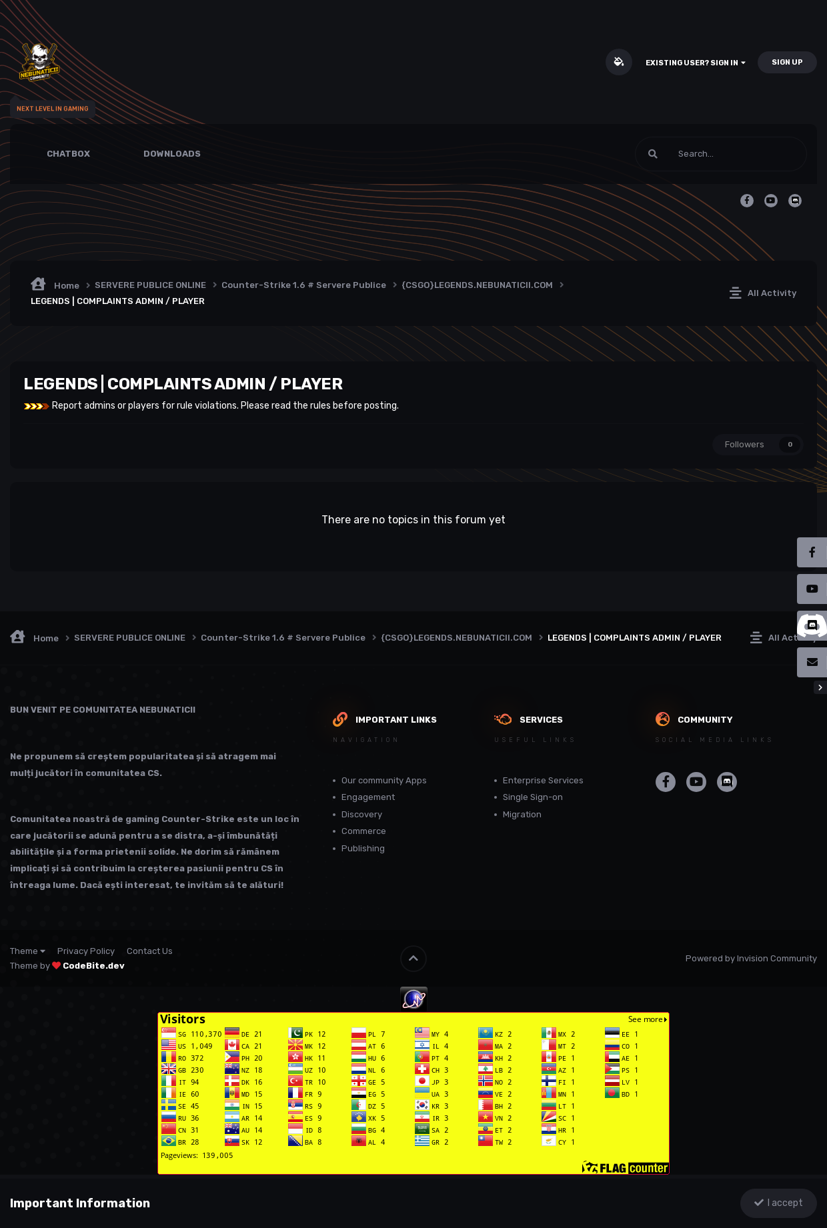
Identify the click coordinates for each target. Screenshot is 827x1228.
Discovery (361, 814)
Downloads (172, 154)
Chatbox (68, 154)
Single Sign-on (533, 797)
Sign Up (787, 62)
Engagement (368, 797)
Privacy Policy (86, 951)
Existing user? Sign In (696, 63)
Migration (522, 814)
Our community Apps (384, 780)
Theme (27, 951)
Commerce (363, 831)
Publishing (363, 848)
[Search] (686, 154)
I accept (778, 1203)
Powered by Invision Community (751, 958)
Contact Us (150, 951)
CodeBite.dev (94, 966)
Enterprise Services (543, 780)
